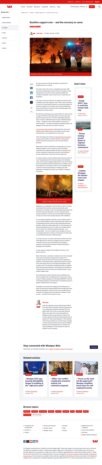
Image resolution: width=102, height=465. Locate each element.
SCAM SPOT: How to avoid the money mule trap (83, 105)
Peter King (39, 33)
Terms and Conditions (72, 454)
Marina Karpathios (32, 391)
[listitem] (35, 379)
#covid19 (58, 411)
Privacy (65, 430)
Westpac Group (48, 430)
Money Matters (7, 22)
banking (32, 26)
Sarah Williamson (83, 187)
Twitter (62, 349)
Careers (27, 432)
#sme (80, 129)
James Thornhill (84, 151)
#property (65, 411)
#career (80, 166)
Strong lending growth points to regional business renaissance (83, 140)
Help (58, 7)
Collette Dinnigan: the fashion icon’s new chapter (82, 175)
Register (97, 2)
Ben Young (83, 113)
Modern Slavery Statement (89, 435)
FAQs (64, 428)
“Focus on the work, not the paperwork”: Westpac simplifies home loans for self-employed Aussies (85, 383)
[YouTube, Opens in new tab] (30, 441)
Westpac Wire (5, 12)
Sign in (92, 6)
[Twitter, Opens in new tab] (27, 441)
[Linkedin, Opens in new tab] (33, 441)
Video (4, 33)
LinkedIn (51, 349)
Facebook (57, 349)
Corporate (45, 7)
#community (43, 411)
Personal (29, 7)
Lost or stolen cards (87, 2)
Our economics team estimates (45, 129)
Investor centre (48, 428)
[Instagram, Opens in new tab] (36, 442)
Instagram (70, 349)
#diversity (78, 411)
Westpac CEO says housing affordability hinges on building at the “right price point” (34, 382)
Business (37, 7)
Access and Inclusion (50, 425)
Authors (5, 38)
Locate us (78, 2)
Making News (6, 17)
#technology (27, 414)
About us (52, 7)
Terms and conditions (88, 430)
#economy (26, 411)
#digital (86, 411)
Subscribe (94, 347)
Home (23, 7)
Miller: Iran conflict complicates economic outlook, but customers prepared (60, 382)
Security (65, 425)
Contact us (71, 2)
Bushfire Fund (67, 150)
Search (4, 48)
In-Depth (5, 27)
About (4, 43)
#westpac (34, 411)
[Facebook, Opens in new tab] (24, 441)
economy (38, 26)
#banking (28, 374)
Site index (84, 432)
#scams (81, 96)
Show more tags (37, 414)
